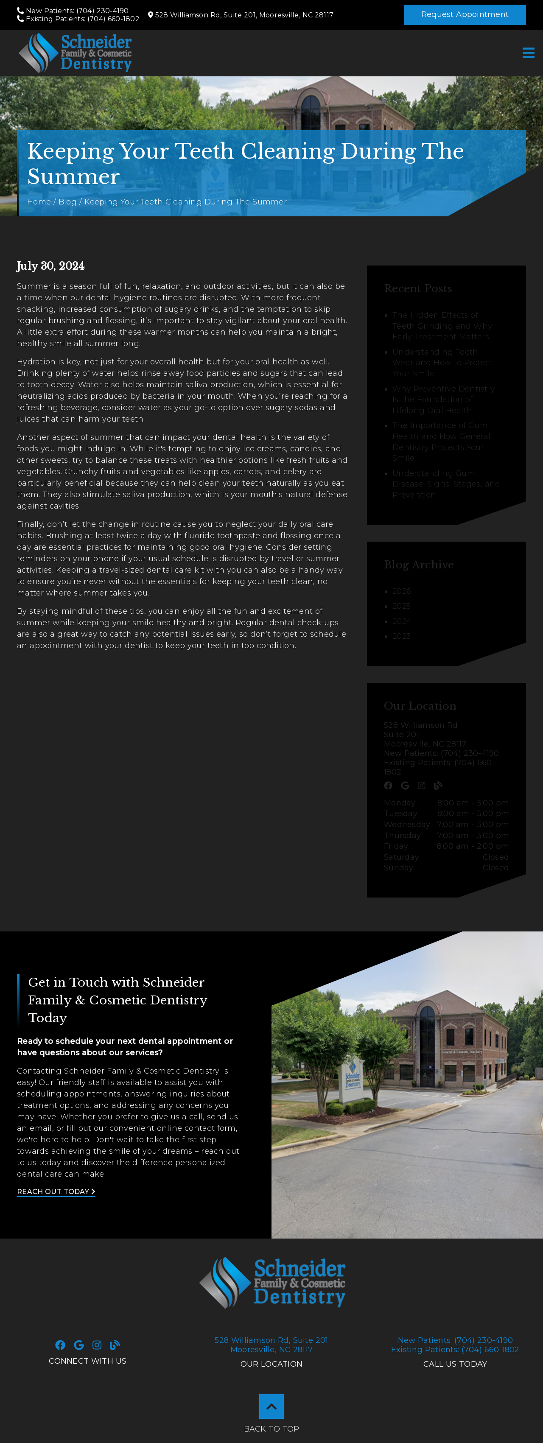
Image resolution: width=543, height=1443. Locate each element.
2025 (401, 606)
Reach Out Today (56, 1192)
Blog (68, 202)
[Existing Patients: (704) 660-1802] (78, 19)
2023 (401, 636)
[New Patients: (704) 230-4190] (73, 11)
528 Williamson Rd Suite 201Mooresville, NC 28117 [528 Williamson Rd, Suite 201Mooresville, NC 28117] (271, 1345)
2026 (401, 591)
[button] (465, 15)
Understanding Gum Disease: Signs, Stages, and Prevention (446, 484)
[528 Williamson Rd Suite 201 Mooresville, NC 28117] (446, 735)
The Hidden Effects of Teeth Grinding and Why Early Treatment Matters (442, 325)
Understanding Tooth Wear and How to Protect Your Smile (442, 362)
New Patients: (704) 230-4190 (441, 753)
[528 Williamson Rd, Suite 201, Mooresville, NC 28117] (240, 15)
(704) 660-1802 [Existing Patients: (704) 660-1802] (455, 1349)
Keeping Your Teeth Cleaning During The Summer (185, 202)
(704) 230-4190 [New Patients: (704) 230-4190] (455, 1340)
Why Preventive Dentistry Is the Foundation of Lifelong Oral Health (443, 399)
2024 (401, 621)
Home (39, 202)
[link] (74, 53)
